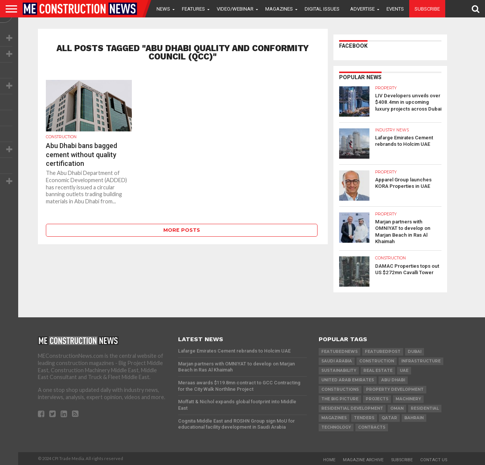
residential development (352, 407)
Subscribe (427, 9)
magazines (334, 417)
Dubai (414, 350)
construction (376, 360)
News (163, 9)
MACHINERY (408, 398)
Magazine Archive (363, 459)
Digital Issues (322, 9)
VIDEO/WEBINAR (235, 9)
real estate (378, 369)
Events (395, 9)
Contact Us (433, 459)
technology (336, 426)
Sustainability (338, 369)
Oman (397, 407)
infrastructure (421, 360)
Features (193, 9)
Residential (425, 407)
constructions (340, 388)
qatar (389, 417)
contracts (371, 426)
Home (329, 459)
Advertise (362, 9)
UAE (404, 369)
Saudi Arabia (336, 360)
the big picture (339, 398)
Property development (395, 388)
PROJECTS (377, 398)
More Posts (181, 230)
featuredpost (383, 350)
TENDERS (364, 417)
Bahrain (414, 417)
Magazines (279, 9)
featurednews (339, 350)
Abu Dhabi (393, 379)
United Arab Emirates (347, 379)
